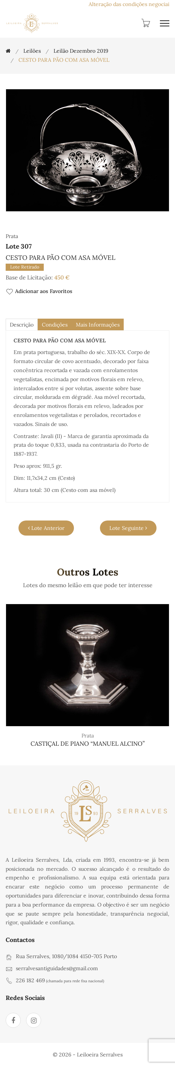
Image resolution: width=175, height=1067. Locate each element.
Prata (87, 735)
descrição (22, 324)
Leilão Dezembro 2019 (81, 50)
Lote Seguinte (128, 528)
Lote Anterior (46, 528)
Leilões (32, 50)
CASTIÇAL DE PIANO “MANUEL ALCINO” (88, 743)
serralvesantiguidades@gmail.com (57, 968)
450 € (62, 277)
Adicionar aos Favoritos (39, 292)
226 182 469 (30, 980)
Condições (55, 324)
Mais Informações (98, 324)
